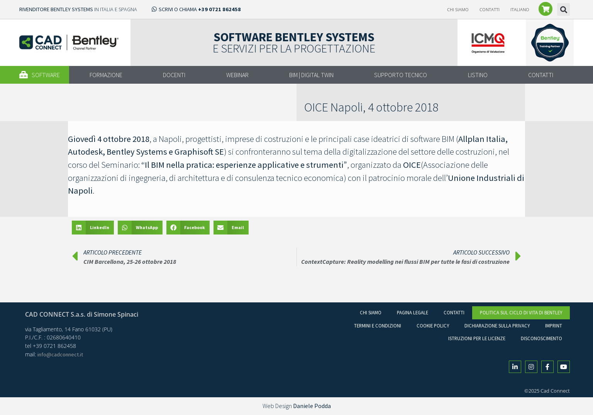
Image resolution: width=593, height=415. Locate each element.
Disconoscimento (541, 338)
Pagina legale (412, 312)
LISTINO (478, 75)
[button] (563, 9)
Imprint (553, 325)
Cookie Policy (433, 325)
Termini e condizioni (377, 325)
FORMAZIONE (106, 75)
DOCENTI (174, 75)
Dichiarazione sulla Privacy (497, 325)
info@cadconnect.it (60, 354)
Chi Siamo (458, 9)
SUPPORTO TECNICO (400, 75)
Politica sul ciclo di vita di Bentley (521, 312)
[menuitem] (520, 10)
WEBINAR (237, 75)
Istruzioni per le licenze (476, 338)
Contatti (489, 9)
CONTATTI (540, 75)
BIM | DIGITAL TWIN (311, 75)
